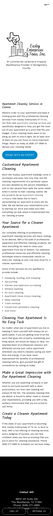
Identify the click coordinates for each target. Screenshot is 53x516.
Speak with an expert (19, 155)
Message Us (39, 511)
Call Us (14, 511)
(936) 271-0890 (31, 505)
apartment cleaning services (31, 123)
